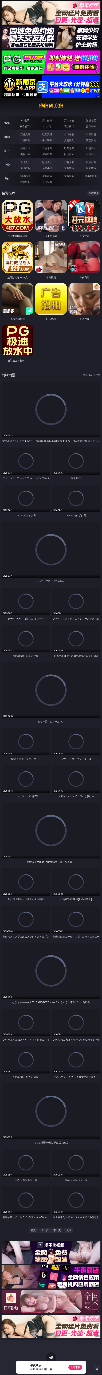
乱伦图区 (69, 154)
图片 (7, 151)
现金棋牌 (69, 126)
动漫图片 (91, 148)
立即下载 (75, 1367)
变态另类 (91, 140)
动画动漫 (91, 134)
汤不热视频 (91, 176)
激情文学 (25, 162)
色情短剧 (47, 182)
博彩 (7, 123)
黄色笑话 (69, 168)
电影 (7, 137)
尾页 (68, 1230)
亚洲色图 (47, 148)
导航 (7, 179)
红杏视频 (25, 182)
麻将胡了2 (25, 126)
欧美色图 (69, 148)
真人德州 (47, 120)
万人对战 (69, 120)
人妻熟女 (69, 140)
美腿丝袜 (25, 154)
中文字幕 (47, 140)
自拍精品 (69, 134)
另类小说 (47, 168)
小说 (7, 165)
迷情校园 (25, 168)
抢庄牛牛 (91, 126)
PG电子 (25, 120)
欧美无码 (47, 134)
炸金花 (47, 126)
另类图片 (91, 154)
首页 (33, 1230)
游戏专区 (91, 120)
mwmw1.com (51, 106)
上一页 (45, 1230)
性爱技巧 (91, 168)
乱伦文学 (47, 162)
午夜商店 (47, 176)
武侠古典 (91, 162)
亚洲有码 (25, 140)
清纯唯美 (47, 154)
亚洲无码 (25, 134)
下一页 (57, 1230)
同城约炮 (25, 176)
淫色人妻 (69, 162)
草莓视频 (69, 176)
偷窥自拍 (25, 148)
